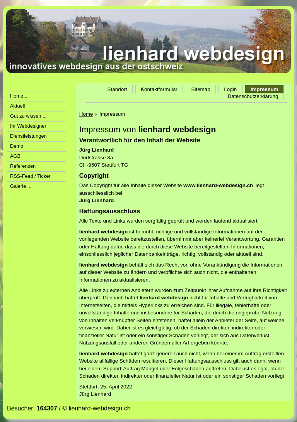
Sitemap (200, 89)
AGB (15, 156)
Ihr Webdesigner (28, 126)
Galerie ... (20, 186)
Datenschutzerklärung (253, 96)
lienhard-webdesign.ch (99, 408)
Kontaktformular (159, 89)
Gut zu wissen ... (28, 116)
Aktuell (17, 106)
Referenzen (23, 166)
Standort (117, 89)
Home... (18, 96)
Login (230, 89)
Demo (16, 146)
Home (86, 114)
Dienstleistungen (28, 136)
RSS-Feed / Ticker (30, 176)
